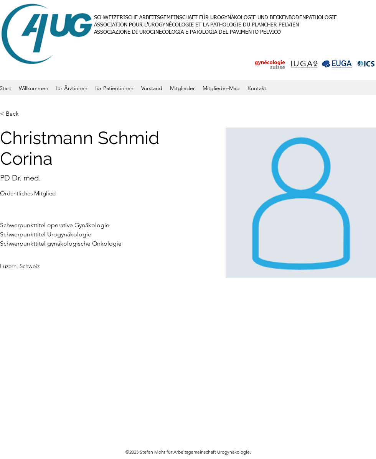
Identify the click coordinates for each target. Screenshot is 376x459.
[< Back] (15, 114)
